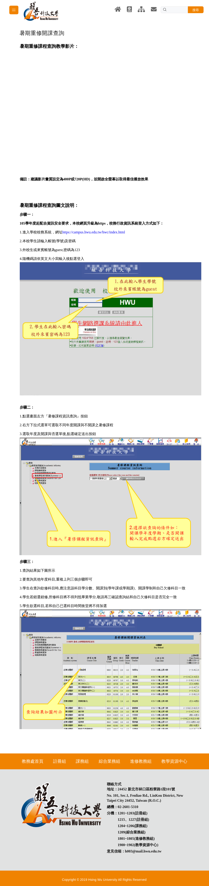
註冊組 (59, 761)
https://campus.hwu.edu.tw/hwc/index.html (93, 232)
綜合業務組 (109, 761)
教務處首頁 (32, 761)
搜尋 (195, 10)
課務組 (82, 761)
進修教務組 (141, 761)
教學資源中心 (174, 761)
